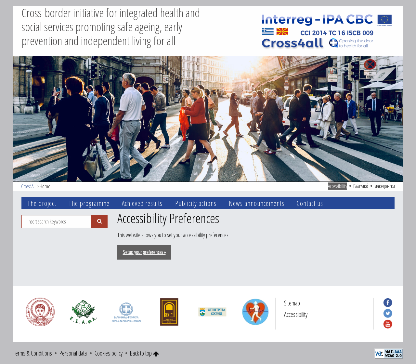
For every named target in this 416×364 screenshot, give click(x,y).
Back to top (144, 353)
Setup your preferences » (144, 252)
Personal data (73, 353)
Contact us (310, 203)
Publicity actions (195, 203)
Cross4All (28, 186)
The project (41, 203)
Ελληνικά (360, 186)
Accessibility (337, 186)
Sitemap (292, 303)
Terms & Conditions (32, 353)
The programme (89, 203)
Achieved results (142, 203)
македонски (384, 186)
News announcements (256, 203)
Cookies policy (109, 353)
